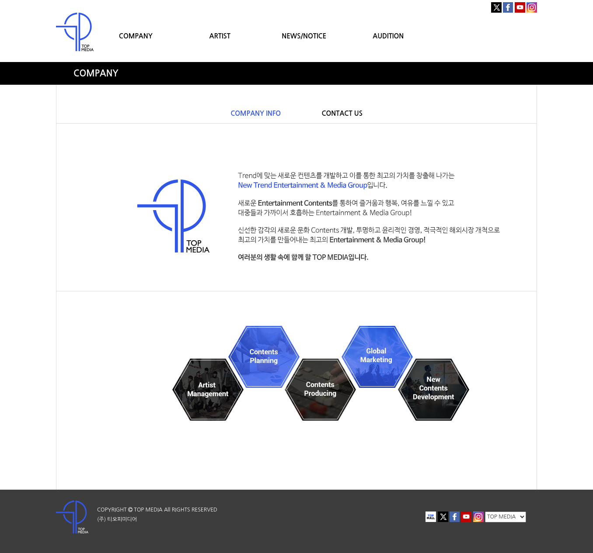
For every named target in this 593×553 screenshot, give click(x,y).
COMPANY (136, 36)
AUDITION (388, 36)
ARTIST (219, 36)
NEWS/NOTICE (304, 36)
